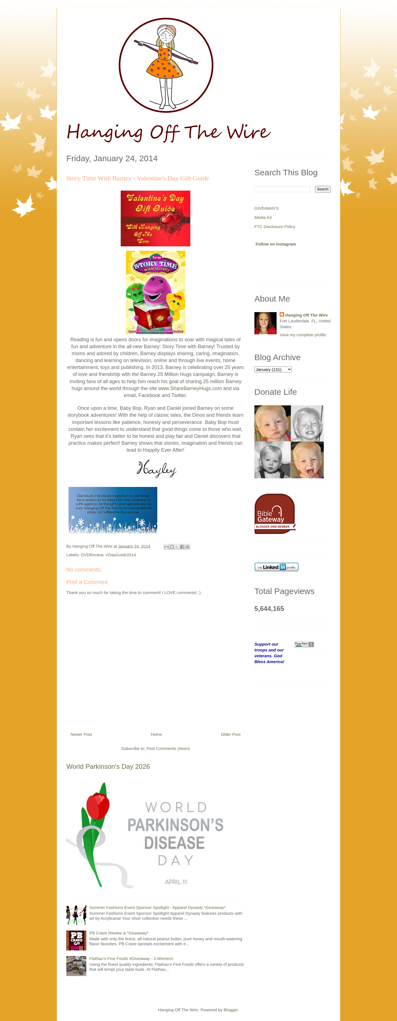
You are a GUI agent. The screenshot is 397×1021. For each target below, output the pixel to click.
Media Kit (263, 217)
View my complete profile (303, 334)
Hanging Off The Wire (306, 315)
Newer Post (81, 734)
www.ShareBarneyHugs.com (190, 388)
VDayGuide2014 (120, 554)
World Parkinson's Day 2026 (108, 766)
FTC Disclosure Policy (274, 226)
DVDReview (92, 554)
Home (156, 734)
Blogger (231, 1009)
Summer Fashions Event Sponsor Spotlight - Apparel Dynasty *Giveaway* (157, 907)
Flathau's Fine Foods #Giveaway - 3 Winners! (131, 958)
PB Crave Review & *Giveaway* (118, 933)
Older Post (231, 734)
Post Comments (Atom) (168, 748)
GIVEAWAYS (266, 208)
